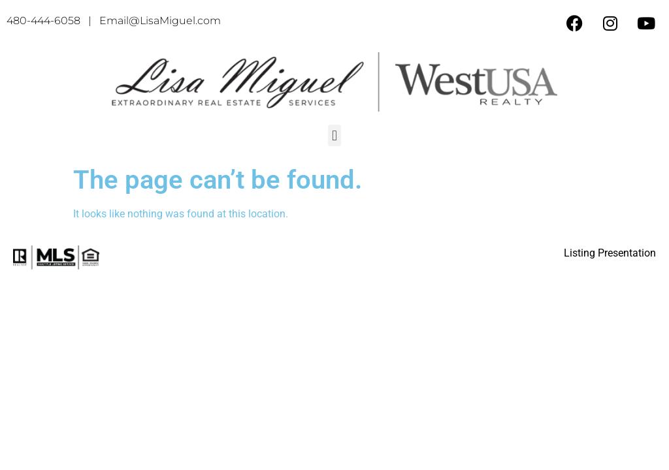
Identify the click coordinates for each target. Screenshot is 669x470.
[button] (334, 135)
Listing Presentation (610, 253)
